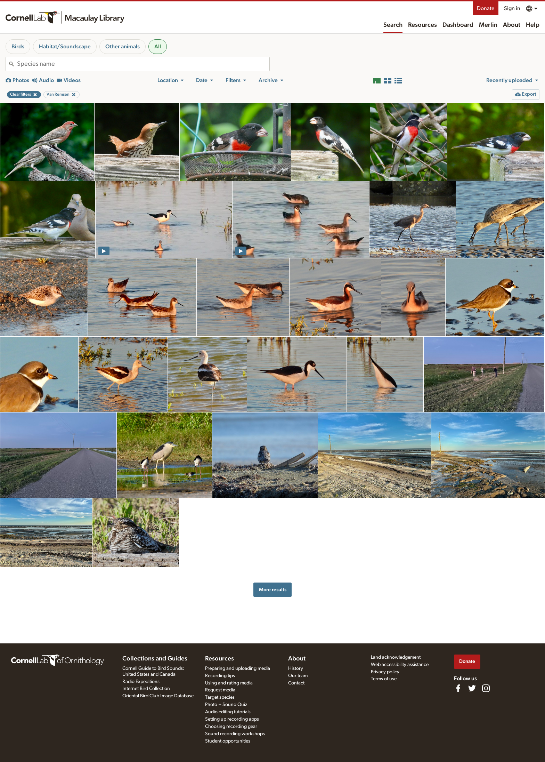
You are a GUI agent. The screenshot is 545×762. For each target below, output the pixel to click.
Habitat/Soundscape (65, 46)
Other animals (122, 46)
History (295, 668)
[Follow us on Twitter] (472, 688)
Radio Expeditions (141, 681)
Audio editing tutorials (228, 711)
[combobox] (143, 64)
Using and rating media (229, 683)
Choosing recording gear (231, 726)
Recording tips (220, 675)
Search (392, 25)
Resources (422, 25)
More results (272, 589)
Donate (485, 8)
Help (532, 25)
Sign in (512, 8)
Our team (298, 675)
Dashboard (457, 25)
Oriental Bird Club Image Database (158, 695)
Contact (296, 683)
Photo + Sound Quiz (226, 704)
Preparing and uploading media (237, 668)
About (511, 25)
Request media (220, 690)
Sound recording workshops (235, 733)
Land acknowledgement (396, 657)
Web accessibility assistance (400, 664)
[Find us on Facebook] (458, 688)
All (157, 46)
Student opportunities (227, 741)
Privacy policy (385, 671)
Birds (17, 46)
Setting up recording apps (232, 719)
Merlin (488, 25)
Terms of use (384, 678)
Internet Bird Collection (146, 688)
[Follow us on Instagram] (486, 688)
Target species (220, 697)
